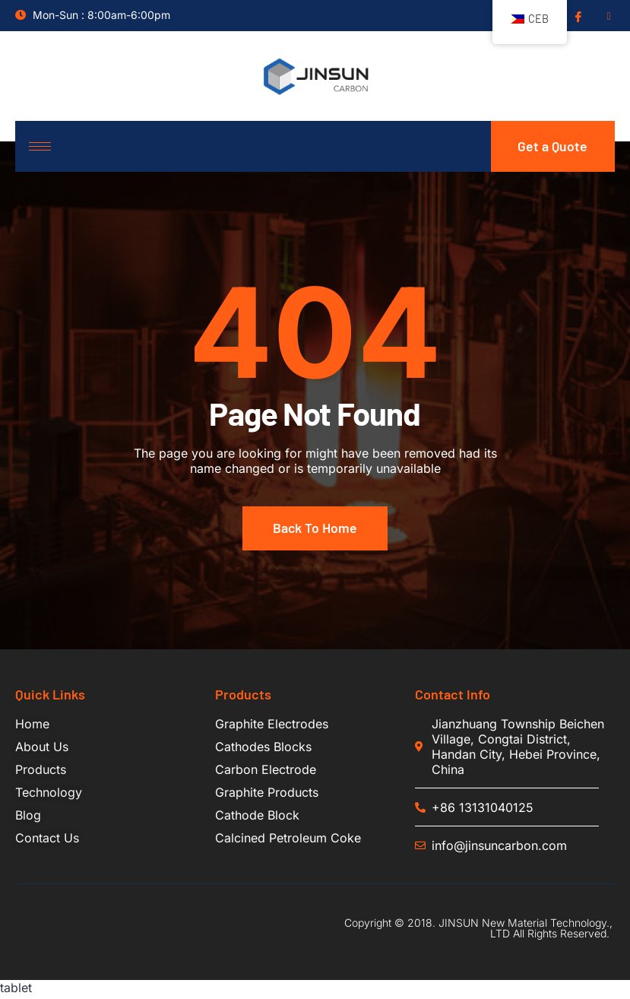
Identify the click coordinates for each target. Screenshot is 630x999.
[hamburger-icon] (40, 148)
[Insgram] (607, 16)
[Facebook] (576, 16)
